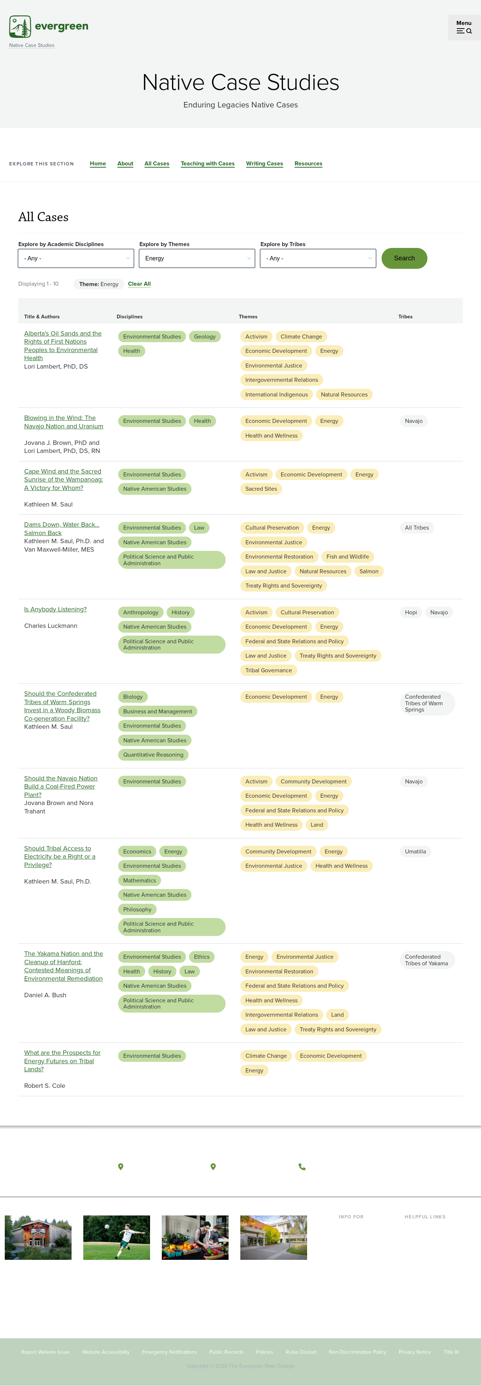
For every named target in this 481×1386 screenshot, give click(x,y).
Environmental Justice (273, 365)
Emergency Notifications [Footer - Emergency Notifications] (169, 1352)
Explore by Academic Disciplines (61, 244)
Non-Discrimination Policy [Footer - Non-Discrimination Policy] (357, 1352)
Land (317, 824)
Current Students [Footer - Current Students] (360, 1228)
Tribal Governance (268, 670)
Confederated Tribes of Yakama (426, 960)
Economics (137, 851)
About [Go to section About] (125, 163)
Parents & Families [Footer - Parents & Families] (362, 1251)
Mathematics (139, 880)
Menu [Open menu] (463, 23)
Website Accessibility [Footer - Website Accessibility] (106, 1352)
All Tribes (417, 527)
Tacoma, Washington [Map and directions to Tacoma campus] (255, 1166)
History (181, 612)
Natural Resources (344, 394)
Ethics (201, 956)
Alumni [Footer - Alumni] (348, 1287)
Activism (256, 336)
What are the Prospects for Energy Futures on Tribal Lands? (62, 1061)
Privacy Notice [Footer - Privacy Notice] (415, 1352)
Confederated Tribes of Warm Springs (424, 703)
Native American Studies (154, 488)
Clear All (139, 283)
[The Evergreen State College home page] (51, 1168)
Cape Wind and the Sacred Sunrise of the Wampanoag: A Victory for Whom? (63, 480)
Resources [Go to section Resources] (309, 163)
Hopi (411, 612)
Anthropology (140, 612)
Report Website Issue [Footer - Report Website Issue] (45, 1352)
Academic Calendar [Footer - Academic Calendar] (430, 1275)
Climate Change (301, 336)
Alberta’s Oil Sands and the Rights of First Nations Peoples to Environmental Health (63, 346)
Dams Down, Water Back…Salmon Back (61, 529)
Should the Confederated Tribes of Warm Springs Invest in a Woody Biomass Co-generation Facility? (62, 706)
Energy (329, 351)
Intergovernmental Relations (281, 380)
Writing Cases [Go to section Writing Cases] (264, 163)
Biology (133, 696)
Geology (205, 336)
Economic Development (276, 351)
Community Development (314, 781)
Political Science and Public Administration (158, 559)
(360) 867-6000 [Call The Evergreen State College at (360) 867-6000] (337, 1166)
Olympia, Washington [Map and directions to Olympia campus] (163, 1166)
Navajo (414, 421)
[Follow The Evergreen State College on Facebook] (406, 1167)
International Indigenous (276, 394)
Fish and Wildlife (348, 556)
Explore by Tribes (283, 244)
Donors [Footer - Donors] (348, 1275)
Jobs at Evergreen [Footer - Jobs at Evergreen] (428, 1299)
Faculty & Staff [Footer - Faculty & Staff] (357, 1263)
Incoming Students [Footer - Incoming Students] (363, 1240)
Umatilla (415, 851)
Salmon (369, 571)
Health (131, 351)
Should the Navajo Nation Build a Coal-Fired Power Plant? (61, 787)
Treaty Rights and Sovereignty (283, 585)
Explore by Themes (164, 244)
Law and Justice (266, 571)
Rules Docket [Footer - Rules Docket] (301, 1352)
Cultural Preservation (272, 527)
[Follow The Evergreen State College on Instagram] (436, 1167)
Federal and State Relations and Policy (294, 641)
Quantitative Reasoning (153, 754)
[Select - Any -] (76, 258)
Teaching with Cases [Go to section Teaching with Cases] (208, 163)
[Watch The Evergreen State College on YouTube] (421, 1167)
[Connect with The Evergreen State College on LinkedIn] (451, 1167)
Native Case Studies (32, 45)
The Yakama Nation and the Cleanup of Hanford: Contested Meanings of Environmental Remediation (63, 966)
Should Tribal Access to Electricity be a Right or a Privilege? (59, 857)
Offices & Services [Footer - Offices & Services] (428, 1251)
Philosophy (137, 909)
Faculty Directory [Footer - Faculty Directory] (426, 1240)
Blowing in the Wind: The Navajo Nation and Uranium (63, 422)
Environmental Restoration (279, 556)
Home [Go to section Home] (98, 163)
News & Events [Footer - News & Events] (424, 1287)
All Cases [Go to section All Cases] (157, 163)
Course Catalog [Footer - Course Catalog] (424, 1263)
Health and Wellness (271, 435)
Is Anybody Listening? (55, 609)
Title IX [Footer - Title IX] (451, 1352)
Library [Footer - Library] (413, 1228)
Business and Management (157, 711)
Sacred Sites (261, 488)
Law (199, 527)
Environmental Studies (152, 336)
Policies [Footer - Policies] (264, 1352)
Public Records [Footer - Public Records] (226, 1352)
